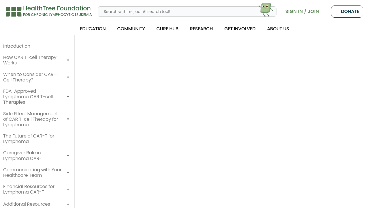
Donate (347, 11)
